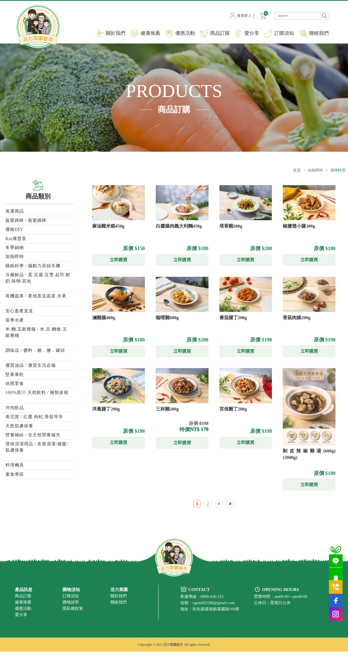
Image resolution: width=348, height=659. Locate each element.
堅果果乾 (14, 374)
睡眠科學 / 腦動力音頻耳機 (32, 265)
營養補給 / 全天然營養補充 (32, 435)
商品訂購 (220, 33)
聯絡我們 (319, 33)
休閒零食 (14, 383)
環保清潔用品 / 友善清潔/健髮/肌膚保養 (36, 447)
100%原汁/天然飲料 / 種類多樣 (37, 392)
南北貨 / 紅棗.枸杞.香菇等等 (34, 416)
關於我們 (115, 33)
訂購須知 (284, 33)
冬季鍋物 (14, 247)
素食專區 (14, 474)
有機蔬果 (115, 643)
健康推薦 (150, 33)
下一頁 (219, 511)
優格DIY (14, 229)
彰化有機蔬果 (138, 643)
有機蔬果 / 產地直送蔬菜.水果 (35, 296)
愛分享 (251, 33)
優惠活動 (185, 33)
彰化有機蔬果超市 (225, 643)
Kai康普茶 (15, 238)
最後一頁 (230, 511)
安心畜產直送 (19, 311)
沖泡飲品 (14, 407)
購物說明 (71, 609)
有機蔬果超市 (193, 643)
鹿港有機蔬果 (166, 643)
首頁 (297, 170)
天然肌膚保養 (19, 426)
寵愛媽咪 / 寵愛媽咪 (25, 220)
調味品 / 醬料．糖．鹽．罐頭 (35, 350)
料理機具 (14, 465)
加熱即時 (315, 170)
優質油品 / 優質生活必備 (30, 365)
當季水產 (14, 320)
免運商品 (14, 211)
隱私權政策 (73, 616)
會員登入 (237, 16)
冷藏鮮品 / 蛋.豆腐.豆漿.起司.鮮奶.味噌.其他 (37, 277)
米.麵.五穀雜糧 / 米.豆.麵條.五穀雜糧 (36, 332)
